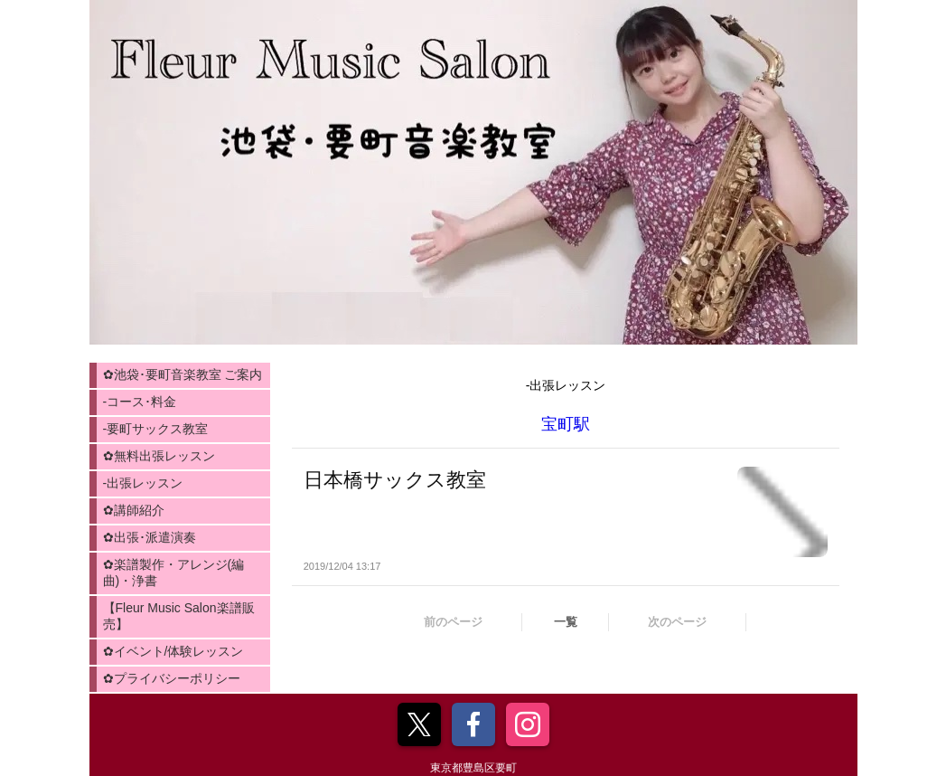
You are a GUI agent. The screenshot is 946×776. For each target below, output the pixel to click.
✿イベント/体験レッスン (173, 651)
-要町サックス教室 (156, 428)
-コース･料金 (140, 401)
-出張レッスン (143, 483)
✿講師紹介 (133, 510)
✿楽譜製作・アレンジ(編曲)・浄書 (174, 572)
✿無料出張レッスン (159, 456)
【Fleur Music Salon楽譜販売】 (179, 616)
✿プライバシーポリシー (171, 678)
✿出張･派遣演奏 (149, 537)
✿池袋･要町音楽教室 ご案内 (183, 374)
